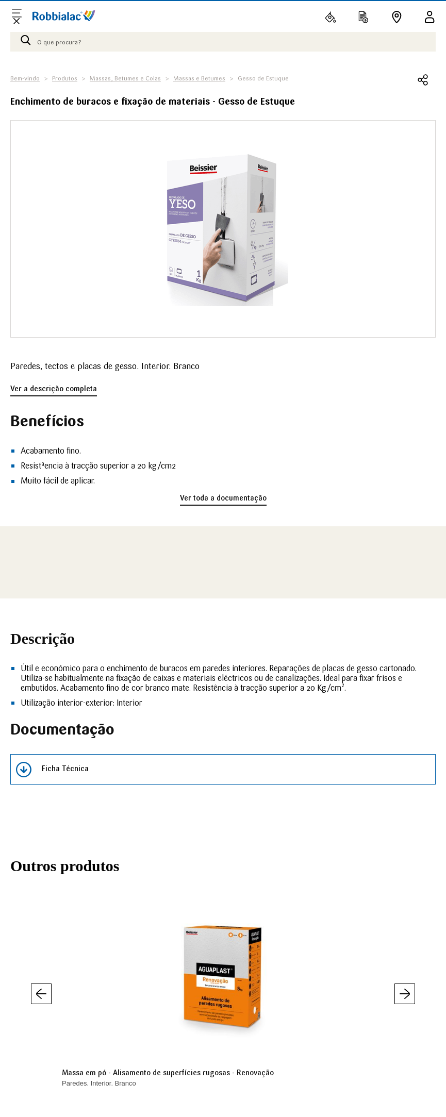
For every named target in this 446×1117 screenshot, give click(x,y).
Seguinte (404, 993)
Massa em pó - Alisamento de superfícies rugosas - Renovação (168, 1072)
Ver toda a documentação (223, 498)
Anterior (41, 993)
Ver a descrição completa (53, 388)
